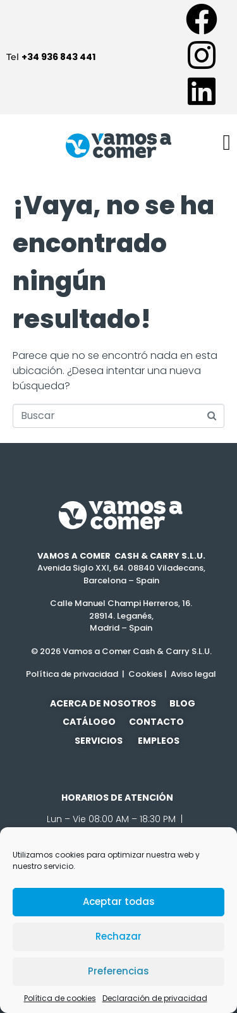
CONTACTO (159, 721)
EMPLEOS (158, 740)
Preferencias (118, 971)
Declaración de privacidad (154, 998)
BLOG (182, 703)
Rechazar (118, 936)
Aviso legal (192, 674)
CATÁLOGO (89, 721)
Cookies (145, 674)
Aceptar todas (119, 901)
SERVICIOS (99, 740)
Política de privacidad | (75, 674)
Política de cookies (60, 998)
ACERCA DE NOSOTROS (103, 703)
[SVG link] (121, 515)
